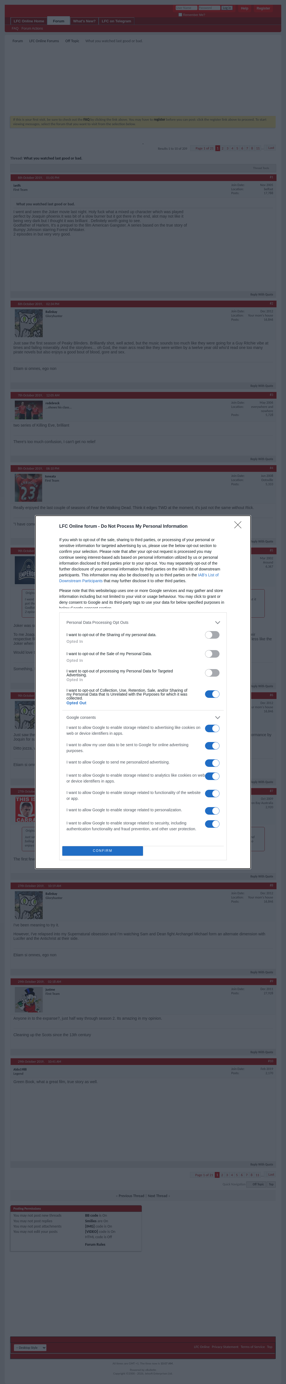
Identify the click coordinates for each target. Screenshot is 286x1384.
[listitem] (143, 623)
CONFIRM (102, 851)
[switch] (212, 635)
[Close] (239, 526)
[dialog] (143, 692)
